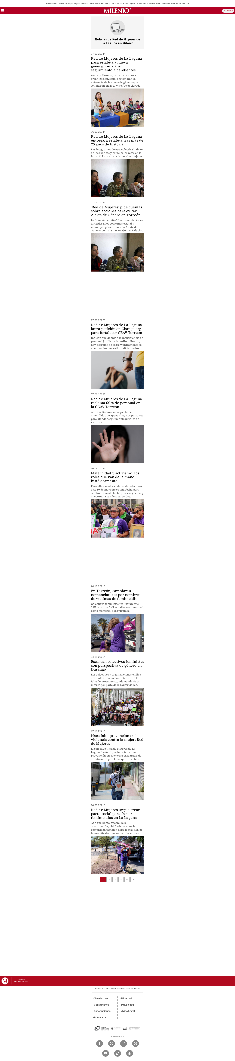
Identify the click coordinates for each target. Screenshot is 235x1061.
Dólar (61, 3)
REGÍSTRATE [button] (228, 11)
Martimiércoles (163, 3)
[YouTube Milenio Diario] (105, 1053)
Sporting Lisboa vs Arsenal (136, 3)
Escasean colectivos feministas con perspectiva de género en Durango (117, 665)
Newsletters (101, 998)
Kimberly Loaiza (109, 3)
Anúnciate (100, 1017)
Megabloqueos (80, 3)
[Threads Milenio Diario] (135, 1043)
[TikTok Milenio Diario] (117, 1053)
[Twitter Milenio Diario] (111, 1043)
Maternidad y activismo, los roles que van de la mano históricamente (115, 477)
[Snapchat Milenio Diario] (129, 1053)
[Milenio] (117, 10)
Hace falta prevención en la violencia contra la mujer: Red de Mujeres (117, 739)
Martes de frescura (180, 3)
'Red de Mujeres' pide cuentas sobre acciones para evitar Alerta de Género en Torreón (116, 211)
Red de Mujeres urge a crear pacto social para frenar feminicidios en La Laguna (115, 813)
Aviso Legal (128, 1011)
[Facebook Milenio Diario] (99, 1043)
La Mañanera (94, 3)
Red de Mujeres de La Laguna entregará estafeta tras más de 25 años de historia (117, 140)
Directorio (127, 998)
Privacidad (127, 1004)
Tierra (152, 3)
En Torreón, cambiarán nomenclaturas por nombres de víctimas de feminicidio (116, 594)
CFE (120, 3)
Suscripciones (102, 1011)
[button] (2, 11)
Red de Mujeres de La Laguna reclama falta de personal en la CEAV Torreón (116, 402)
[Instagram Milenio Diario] (123, 1043)
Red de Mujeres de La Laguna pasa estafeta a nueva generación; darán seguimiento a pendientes (116, 64)
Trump (68, 3)
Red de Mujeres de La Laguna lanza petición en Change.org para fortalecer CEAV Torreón (116, 328)
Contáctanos (101, 1004)
